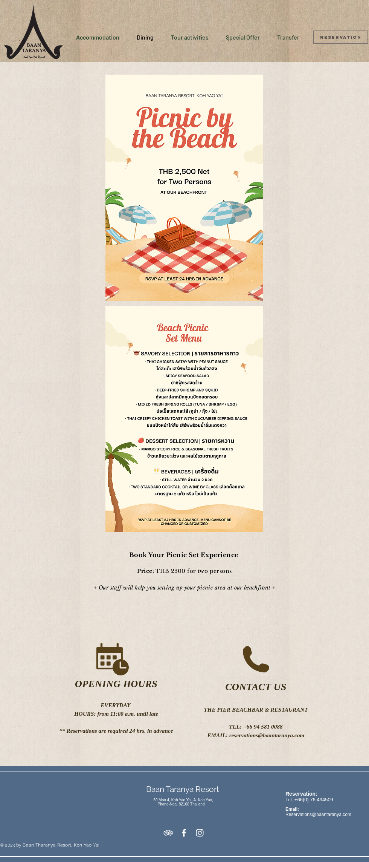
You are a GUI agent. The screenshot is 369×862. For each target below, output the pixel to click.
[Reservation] (340, 37)
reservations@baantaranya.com (267, 735)
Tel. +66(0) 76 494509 (309, 799)
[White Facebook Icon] (184, 833)
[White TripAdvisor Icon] (168, 833)
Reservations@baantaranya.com (318, 814)
